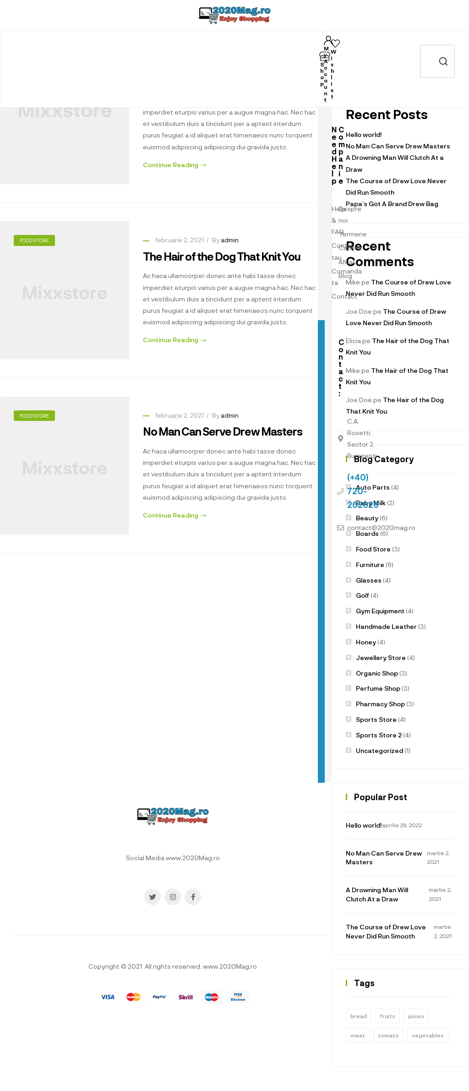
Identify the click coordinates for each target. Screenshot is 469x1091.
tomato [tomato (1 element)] (388, 1035)
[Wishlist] (335, 43)
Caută (437, 61)
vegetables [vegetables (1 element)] (428, 1035)
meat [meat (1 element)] (357, 1035)
